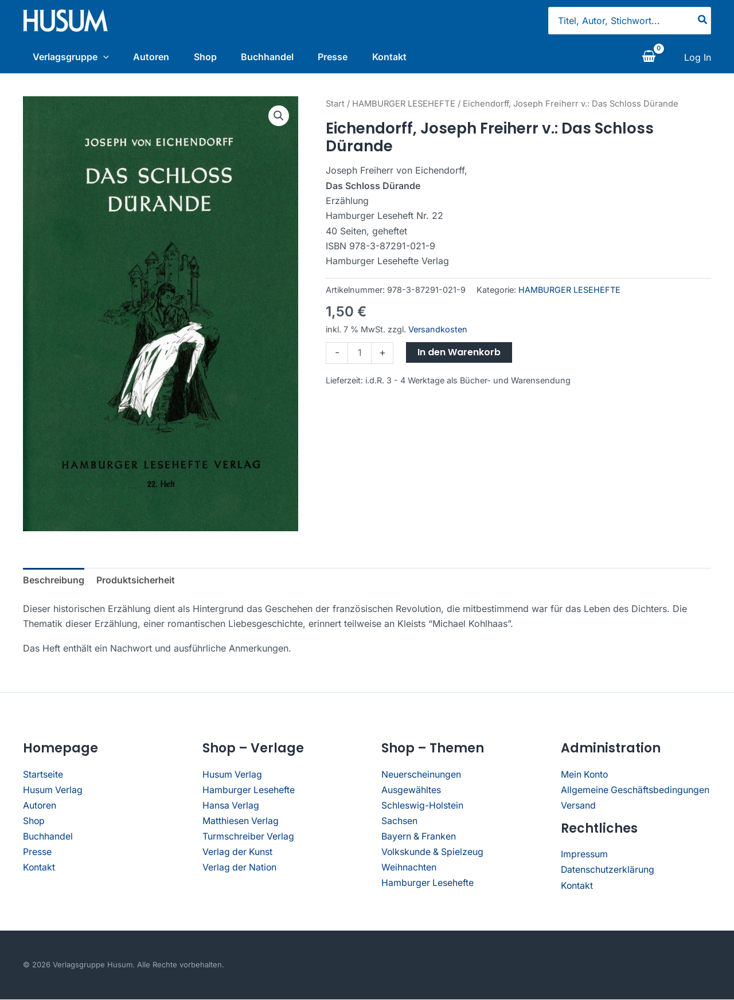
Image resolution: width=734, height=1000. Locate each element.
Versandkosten (437, 333)
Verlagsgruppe (68, 57)
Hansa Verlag (231, 807)
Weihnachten (408, 867)
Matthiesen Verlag (240, 822)
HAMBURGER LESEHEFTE (403, 106)
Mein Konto (585, 777)
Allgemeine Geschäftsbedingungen (635, 792)
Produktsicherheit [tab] (135, 583)
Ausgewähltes (411, 792)
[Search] (703, 20)
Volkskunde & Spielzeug (433, 852)
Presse (341, 56)
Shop (207, 56)
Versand (578, 807)
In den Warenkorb (459, 355)
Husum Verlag (53, 792)
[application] (100, 57)
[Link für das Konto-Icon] (697, 59)
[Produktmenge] (360, 356)
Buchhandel (272, 56)
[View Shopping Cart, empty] (649, 59)
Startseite (43, 777)
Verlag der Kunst (238, 852)
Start (335, 106)
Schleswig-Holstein (422, 807)
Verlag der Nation (240, 867)
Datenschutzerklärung (608, 871)
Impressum (584, 856)
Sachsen (399, 822)
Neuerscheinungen (421, 777)
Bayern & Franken (419, 838)
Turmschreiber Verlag (248, 838)
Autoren (151, 56)
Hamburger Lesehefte (248, 792)
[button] (278, 118)
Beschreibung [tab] (53, 583)
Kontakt (399, 56)
